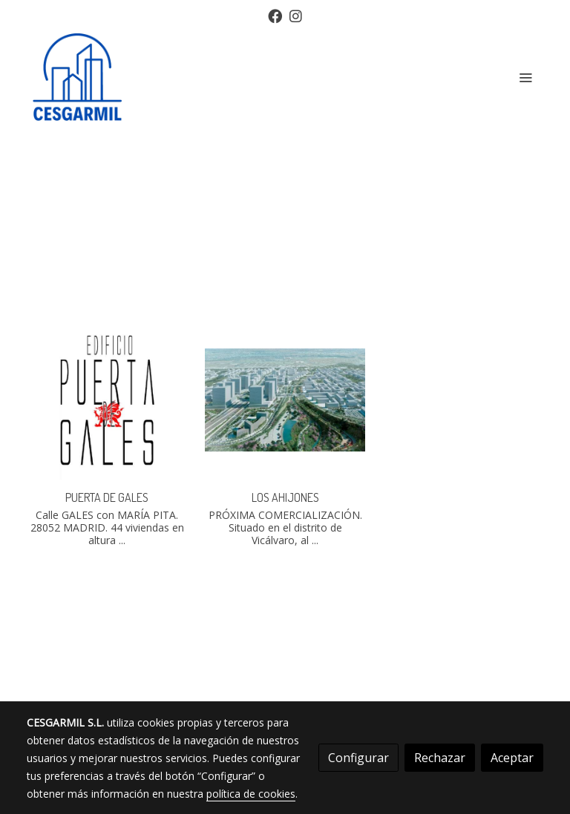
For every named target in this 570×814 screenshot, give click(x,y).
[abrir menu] (525, 77)
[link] (77, 77)
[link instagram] (295, 15)
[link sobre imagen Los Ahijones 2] (285, 400)
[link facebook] (275, 15)
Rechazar (439, 758)
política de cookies (250, 794)
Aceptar (512, 758)
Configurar (358, 758)
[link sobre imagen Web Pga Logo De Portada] (107, 400)
